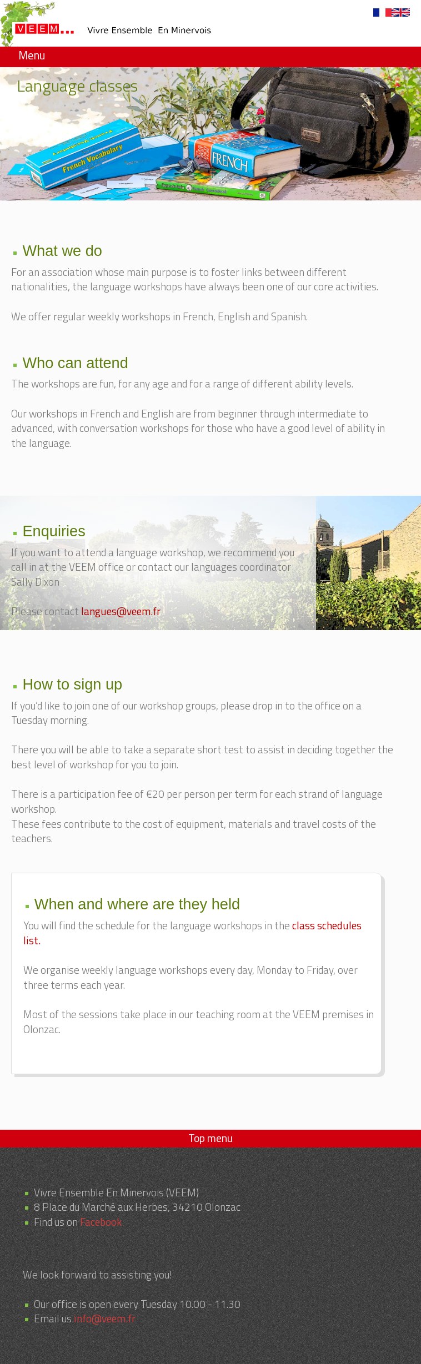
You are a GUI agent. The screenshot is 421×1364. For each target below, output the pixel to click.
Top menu (210, 1138)
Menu (31, 55)
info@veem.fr (105, 1318)
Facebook (101, 1222)
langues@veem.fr (121, 611)
